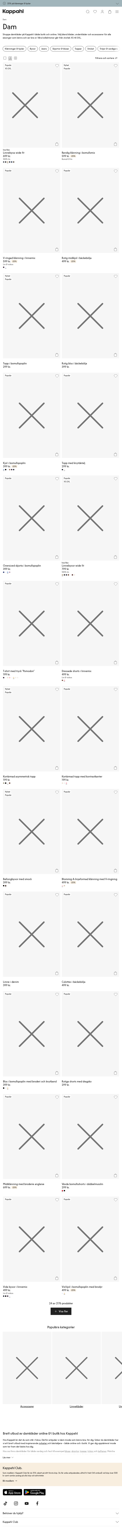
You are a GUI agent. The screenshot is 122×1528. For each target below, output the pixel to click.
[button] (61, 1311)
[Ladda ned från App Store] (12, 1492)
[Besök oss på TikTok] (5, 1503)
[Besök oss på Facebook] (37, 1503)
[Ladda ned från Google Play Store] (35, 1492)
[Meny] (117, 11)
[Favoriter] (95, 11)
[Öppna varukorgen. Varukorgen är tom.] (109, 11)
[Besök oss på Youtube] (26, 1503)
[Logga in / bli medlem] (102, 11)
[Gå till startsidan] (13, 11)
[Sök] (87, 11)
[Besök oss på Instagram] (16, 1503)
